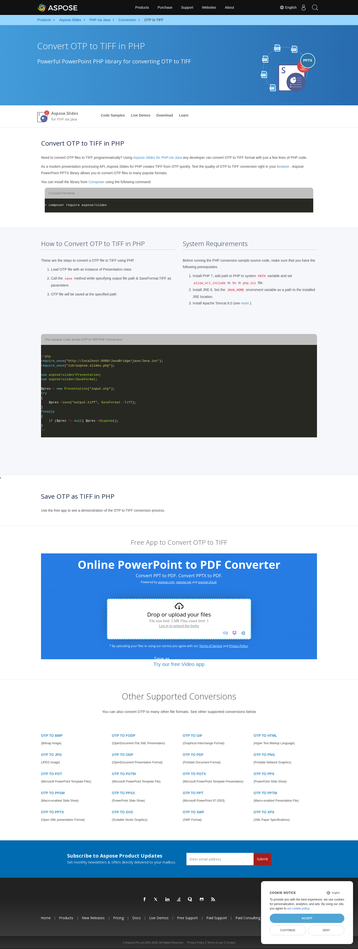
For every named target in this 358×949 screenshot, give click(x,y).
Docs (136, 917)
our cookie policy (298, 908)
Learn (183, 115)
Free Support (187, 917)
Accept (307, 918)
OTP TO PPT (193, 793)
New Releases (93, 917)
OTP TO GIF (192, 736)
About (229, 7)
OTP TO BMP (52, 736)
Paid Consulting (247, 917)
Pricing (118, 917)
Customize (288, 930)
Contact (230, 942)
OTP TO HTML (265, 736)
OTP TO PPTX (52, 812)
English (286, 7)
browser (283, 166)
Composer (97, 182)
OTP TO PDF (193, 755)
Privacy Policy (195, 942)
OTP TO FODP (123, 736)
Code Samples (113, 115)
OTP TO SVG (122, 812)
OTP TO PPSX (123, 793)
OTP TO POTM (124, 774)
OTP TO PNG (264, 755)
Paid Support (216, 917)
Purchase (165, 7)
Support (187, 7)
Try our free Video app (179, 664)
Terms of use (215, 942)
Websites (209, 7)
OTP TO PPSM (53, 793)
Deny (326, 930)
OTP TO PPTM (265, 793)
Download (164, 115)
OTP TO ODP (122, 755)
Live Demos (140, 115)
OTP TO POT (51, 774)
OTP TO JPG (51, 755)
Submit (262, 859)
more (245, 303)
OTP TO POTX (194, 774)
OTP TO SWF (193, 812)
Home (46, 917)
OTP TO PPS (264, 774)
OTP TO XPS (264, 812)
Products (142, 7)
